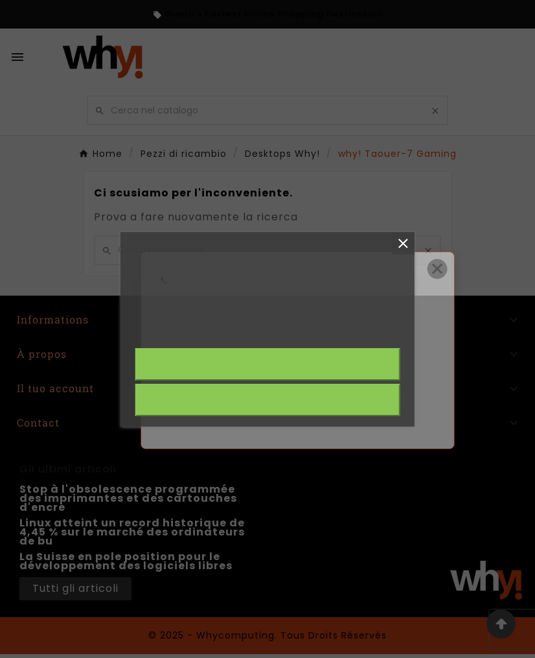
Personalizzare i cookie (294, 331)
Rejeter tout (267, 400)
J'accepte (267, 364)
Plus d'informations (182, 331)
